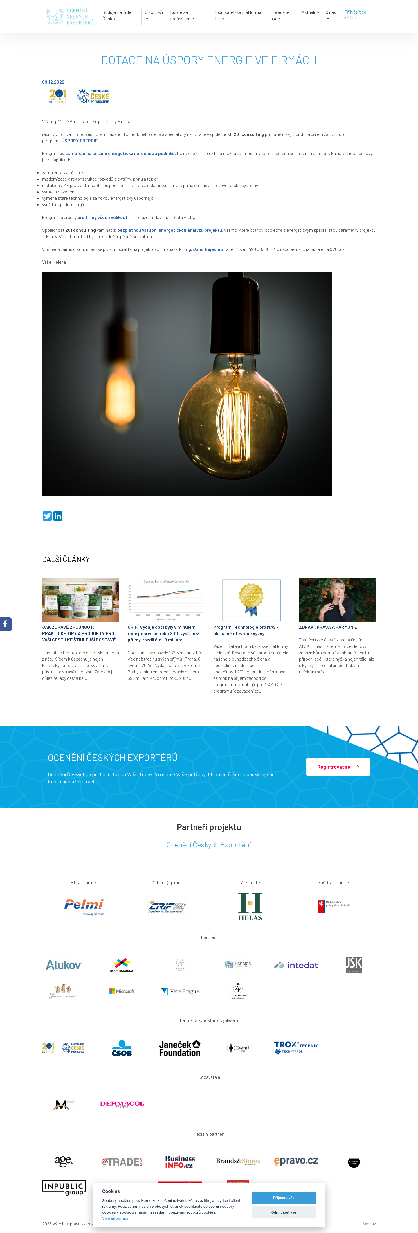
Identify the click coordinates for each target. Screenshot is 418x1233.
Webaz (369, 1223)
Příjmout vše (284, 1198)
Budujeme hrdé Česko (116, 15)
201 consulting (249, 134)
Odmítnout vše (283, 1212)
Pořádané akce (280, 15)
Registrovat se (338, 767)
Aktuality (310, 12)
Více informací (115, 1218)
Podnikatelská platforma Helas (237, 15)
